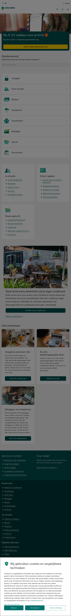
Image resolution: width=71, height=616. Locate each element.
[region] (35, 586)
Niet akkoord (35, 608)
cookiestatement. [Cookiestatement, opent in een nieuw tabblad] (36, 600)
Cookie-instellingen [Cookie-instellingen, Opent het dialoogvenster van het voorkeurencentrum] (55, 608)
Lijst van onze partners (11, 604)
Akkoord (14, 608)
